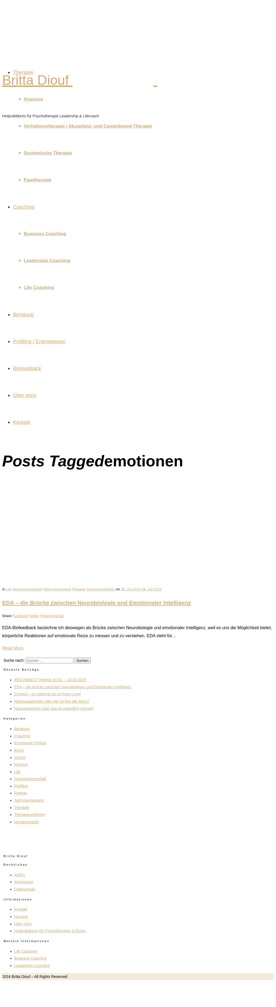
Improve (21, 764)
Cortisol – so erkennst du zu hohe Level (47, 694)
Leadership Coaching (47, 260)
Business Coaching (45, 233)
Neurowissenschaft (27, 589)
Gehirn (20, 757)
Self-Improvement (57, 589)
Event (19, 750)
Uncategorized (26, 822)
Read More (12, 648)
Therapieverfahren (100, 589)
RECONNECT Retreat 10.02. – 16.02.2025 (50, 680)
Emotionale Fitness (30, 743)
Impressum (23, 882)
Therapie (23, 72)
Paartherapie (37, 179)
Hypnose (33, 99)
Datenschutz (24, 889)
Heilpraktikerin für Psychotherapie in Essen (50, 931)
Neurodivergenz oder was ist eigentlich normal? (54, 708)
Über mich (24, 395)
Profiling (21, 786)
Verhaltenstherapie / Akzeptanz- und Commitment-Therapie (88, 126)
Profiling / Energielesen (39, 341)
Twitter (34, 616)
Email (59, 616)
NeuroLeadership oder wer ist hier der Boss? (51, 701)
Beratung (23, 314)
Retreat (20, 793)
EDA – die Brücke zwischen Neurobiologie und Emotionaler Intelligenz (96, 603)
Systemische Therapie (48, 153)
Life (9, 589)
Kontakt (21, 422)
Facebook (20, 616)
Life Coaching (39, 287)
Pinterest (47, 616)
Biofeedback (27, 368)
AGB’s (19, 875)
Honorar (21, 916)
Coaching (23, 207)
